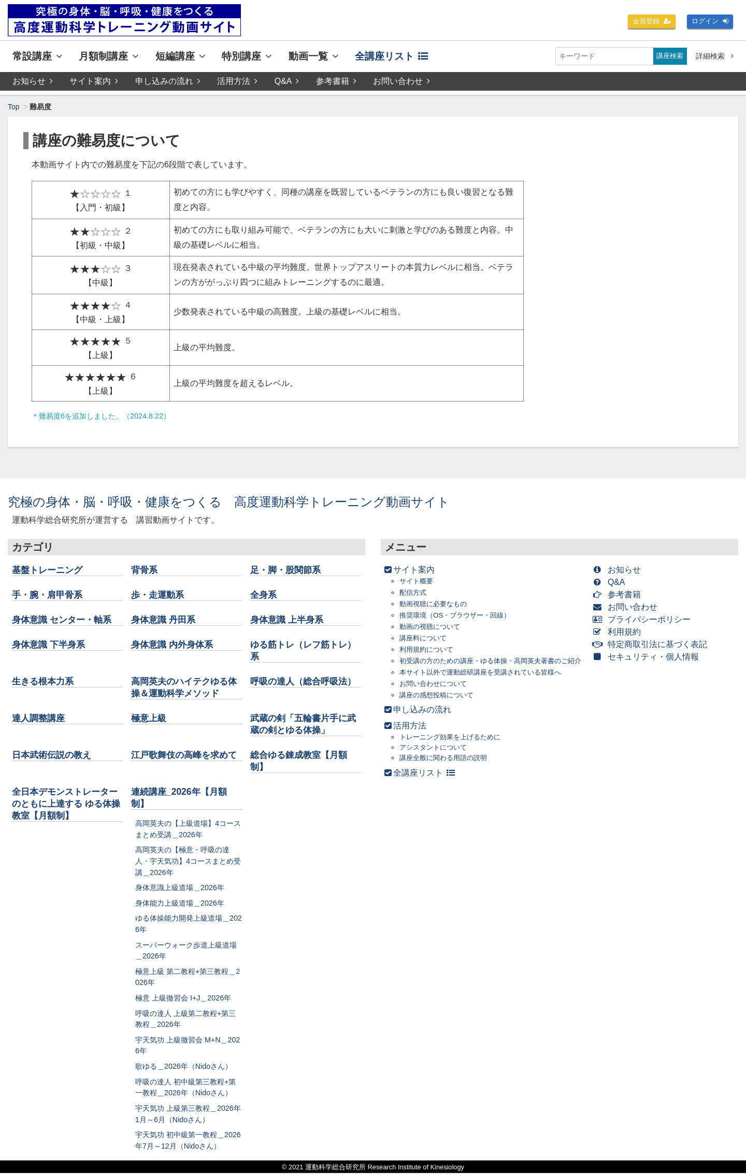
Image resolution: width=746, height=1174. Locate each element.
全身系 (264, 595)
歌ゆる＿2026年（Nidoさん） (184, 1067)
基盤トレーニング (49, 570)
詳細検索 (715, 56)
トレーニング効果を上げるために (453, 747)
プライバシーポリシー (644, 619)
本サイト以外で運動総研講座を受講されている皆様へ (486, 682)
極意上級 (149, 718)
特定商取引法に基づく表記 (652, 644)
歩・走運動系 (159, 595)
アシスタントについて (435, 758)
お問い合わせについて (435, 694)
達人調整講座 (40, 718)
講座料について (424, 638)
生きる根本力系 (44, 681)
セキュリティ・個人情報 (648, 656)
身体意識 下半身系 (50, 644)
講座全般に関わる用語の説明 (446, 768)
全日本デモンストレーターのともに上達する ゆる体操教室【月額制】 (64, 804)
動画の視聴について (432, 627)
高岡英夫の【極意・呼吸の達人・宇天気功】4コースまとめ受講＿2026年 (188, 862)
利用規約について (428, 649)
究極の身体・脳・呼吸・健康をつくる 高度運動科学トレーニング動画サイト (229, 502)
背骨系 (145, 570)
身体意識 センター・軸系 (64, 619)
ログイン (708, 22)
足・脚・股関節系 (287, 570)
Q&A (287, 81)
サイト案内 (93, 81)
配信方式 (413, 592)
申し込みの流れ (167, 81)
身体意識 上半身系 (288, 619)
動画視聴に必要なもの (435, 604)
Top (14, 107)
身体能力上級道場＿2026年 (179, 903)
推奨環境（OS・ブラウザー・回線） (459, 615)
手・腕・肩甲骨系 (49, 595)
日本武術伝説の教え (54, 755)
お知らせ (32, 81)
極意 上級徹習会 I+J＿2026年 (183, 998)
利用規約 (619, 631)
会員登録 (647, 22)
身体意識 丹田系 (165, 619)
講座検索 (668, 56)
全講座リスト (391, 56)
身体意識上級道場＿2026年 (179, 888)
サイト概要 (417, 581)
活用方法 (237, 81)
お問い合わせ (402, 81)
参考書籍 (336, 81)
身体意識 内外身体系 (174, 644)
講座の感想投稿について (439, 705)
